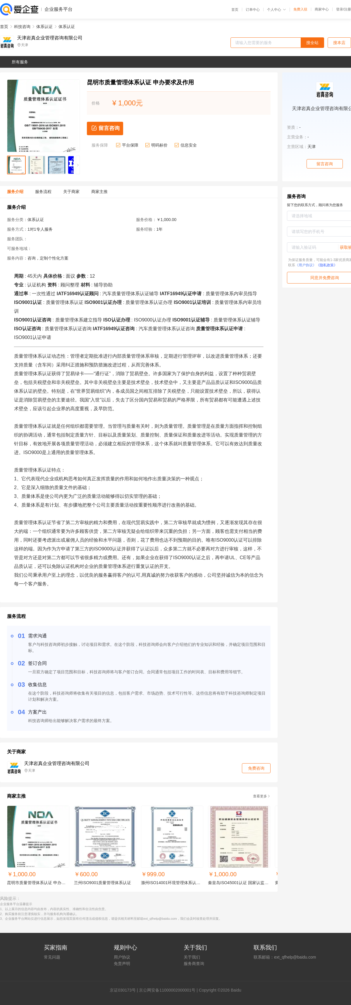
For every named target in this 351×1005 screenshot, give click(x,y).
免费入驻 (300, 9)
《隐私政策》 (326, 265)
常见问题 (52, 957)
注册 (347, 9)
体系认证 (44, 27)
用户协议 (122, 957)
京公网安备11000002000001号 (167, 990)
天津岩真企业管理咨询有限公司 (49, 38)
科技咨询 (22, 27)
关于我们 (192, 957)
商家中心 (322, 9)
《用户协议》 (305, 265)
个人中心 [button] (276, 10)
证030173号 (125, 990)
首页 (234, 9)
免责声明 (122, 963)
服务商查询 (194, 963)
